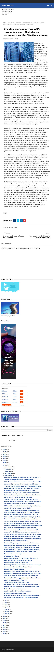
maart (7, 611)
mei (6, 607)
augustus (8, 478)
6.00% (14, 396)
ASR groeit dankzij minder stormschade (17, 510)
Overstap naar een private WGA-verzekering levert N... (22, 480)
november (8, 471)
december (8, 469)
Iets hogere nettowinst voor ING (15, 595)
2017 (4, 621)
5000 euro (4, 393)
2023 (4, 458)
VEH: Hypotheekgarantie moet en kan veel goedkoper (22, 515)
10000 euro (5, 396)
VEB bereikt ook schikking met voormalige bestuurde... (22, 508)
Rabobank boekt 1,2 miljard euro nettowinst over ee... (22, 552)
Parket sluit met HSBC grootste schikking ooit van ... (21, 587)
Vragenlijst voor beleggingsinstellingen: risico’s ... (20, 530)
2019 (4, 467)
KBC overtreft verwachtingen (14, 571)
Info (22, 393)
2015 (4, 625)
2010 (4, 636)
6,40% (14, 402)
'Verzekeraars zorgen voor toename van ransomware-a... (23, 488)
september (8, 476)
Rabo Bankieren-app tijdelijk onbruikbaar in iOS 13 (20, 493)
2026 (4, 452)
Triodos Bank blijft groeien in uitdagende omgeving (21, 512)
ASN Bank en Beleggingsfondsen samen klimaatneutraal (23, 528)
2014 (4, 627)
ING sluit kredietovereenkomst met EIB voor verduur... (22, 490)
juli (6, 602)
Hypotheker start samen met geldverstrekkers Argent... (23, 576)
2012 (4, 632)
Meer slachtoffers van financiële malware (18, 569)
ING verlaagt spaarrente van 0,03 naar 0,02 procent (21, 560)
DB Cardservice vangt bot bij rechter (16, 565)
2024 (4, 456)
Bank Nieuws (7, 6)
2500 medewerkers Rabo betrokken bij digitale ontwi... (22, 549)
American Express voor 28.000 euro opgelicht (19, 506)
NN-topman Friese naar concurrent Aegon (18, 563)
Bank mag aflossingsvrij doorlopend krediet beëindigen (22, 567)
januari (7, 616)
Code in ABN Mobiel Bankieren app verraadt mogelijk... (22, 589)
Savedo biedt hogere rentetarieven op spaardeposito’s (22, 541)
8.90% (14, 393)
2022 (4, 461)
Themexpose (10, 652)
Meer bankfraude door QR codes (15, 556)
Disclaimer (22, 407)
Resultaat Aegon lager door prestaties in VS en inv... (21, 545)
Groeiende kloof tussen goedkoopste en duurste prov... (22, 523)
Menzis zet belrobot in (11, 558)
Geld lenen (5, 390)
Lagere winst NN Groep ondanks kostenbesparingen (21, 547)
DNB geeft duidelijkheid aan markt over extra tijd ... (21, 534)
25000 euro (5, 402)
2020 (4, 465)
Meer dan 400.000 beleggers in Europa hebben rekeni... (22, 580)
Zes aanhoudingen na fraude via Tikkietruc (18, 482)
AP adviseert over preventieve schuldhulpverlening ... (22, 600)
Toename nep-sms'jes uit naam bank (16, 584)
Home (4, 22)
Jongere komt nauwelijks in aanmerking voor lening (21, 525)
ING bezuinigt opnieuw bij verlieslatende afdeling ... (21, 486)
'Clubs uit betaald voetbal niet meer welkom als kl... (21, 532)
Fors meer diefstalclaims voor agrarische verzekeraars (22, 504)
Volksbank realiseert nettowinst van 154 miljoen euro (22, 538)
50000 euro (5, 404)
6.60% (14, 399)
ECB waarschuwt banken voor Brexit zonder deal (20, 554)
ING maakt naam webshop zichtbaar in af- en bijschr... (22, 573)
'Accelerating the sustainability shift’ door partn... (21, 501)
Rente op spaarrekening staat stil (15, 582)
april (6, 609)
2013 (4, 629)
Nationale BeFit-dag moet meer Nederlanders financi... (22, 497)
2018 (4, 618)
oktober (7, 473)
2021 (4, 463)
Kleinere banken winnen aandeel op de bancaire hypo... (22, 597)
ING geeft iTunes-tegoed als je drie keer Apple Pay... (21, 517)
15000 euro (5, 399)
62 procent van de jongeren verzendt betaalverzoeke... (22, 495)
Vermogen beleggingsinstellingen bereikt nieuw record (22, 536)
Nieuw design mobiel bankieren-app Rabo (18, 499)
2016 (4, 623)
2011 (4, 634)
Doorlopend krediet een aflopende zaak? (17, 593)
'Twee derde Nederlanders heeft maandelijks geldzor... (22, 519)
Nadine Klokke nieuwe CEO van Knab (16, 543)
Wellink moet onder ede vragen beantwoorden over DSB (22, 484)
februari (7, 613)
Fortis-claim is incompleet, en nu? (15, 591)
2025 (4, 454)
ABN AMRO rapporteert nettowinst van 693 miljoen (21, 578)
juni (6, 605)
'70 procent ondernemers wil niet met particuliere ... (21, 521)
